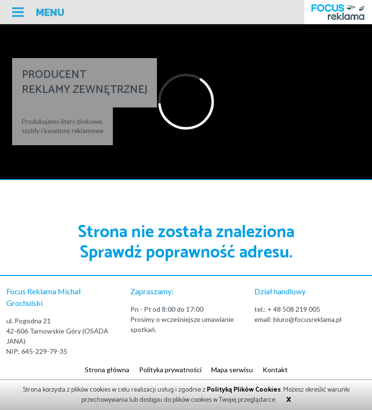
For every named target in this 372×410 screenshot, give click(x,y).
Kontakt (275, 369)
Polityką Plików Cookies (244, 389)
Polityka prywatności (170, 369)
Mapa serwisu (232, 369)
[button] (38, 13)
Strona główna (107, 369)
